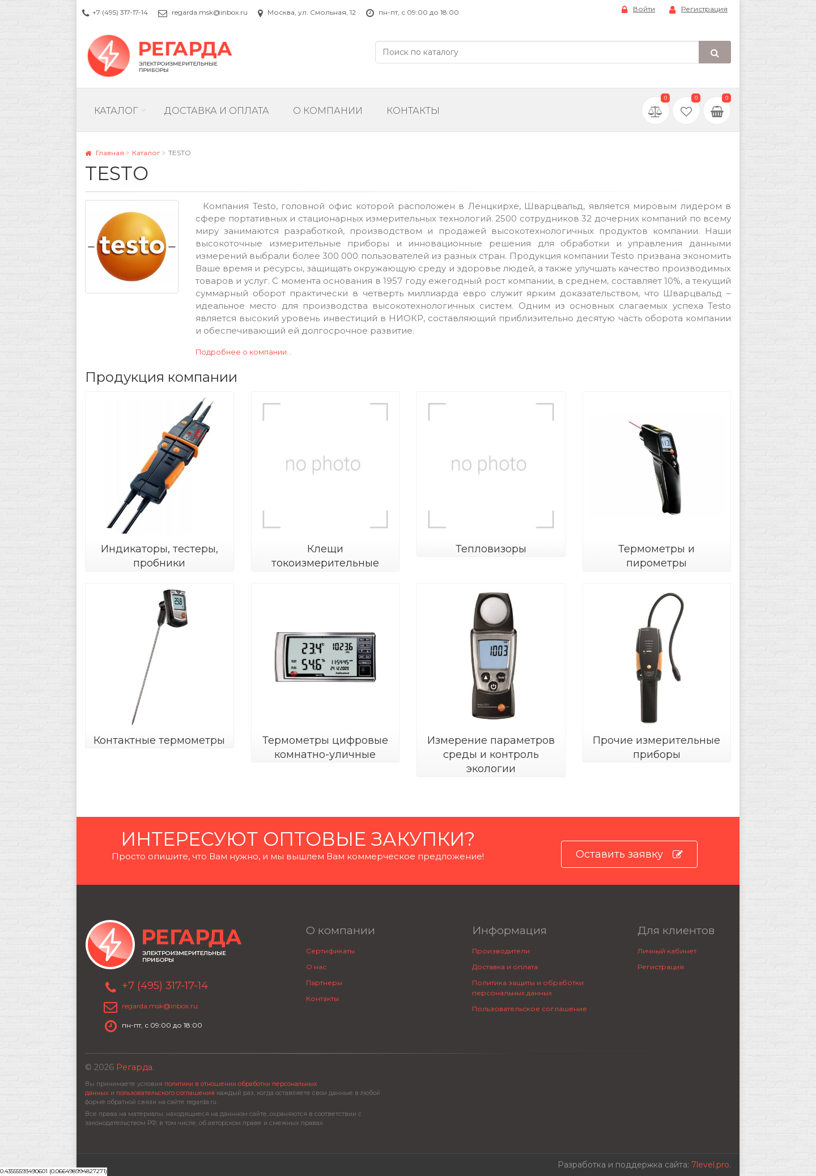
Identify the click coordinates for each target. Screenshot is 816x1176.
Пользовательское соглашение (529, 1008)
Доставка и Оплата (216, 110)
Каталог (116, 110)
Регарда (134, 1067)
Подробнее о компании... (244, 352)
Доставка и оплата (505, 966)
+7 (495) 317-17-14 (120, 12)
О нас (316, 966)
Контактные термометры (159, 740)
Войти (638, 9)
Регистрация (698, 9)
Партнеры (324, 982)
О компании (328, 110)
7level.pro (710, 1165)
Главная (104, 152)
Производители (501, 951)
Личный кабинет (667, 951)
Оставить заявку (629, 854)
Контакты (413, 110)
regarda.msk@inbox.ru (210, 12)
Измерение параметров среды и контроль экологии (491, 754)
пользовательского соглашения (165, 1093)
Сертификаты (330, 951)
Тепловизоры (491, 549)
